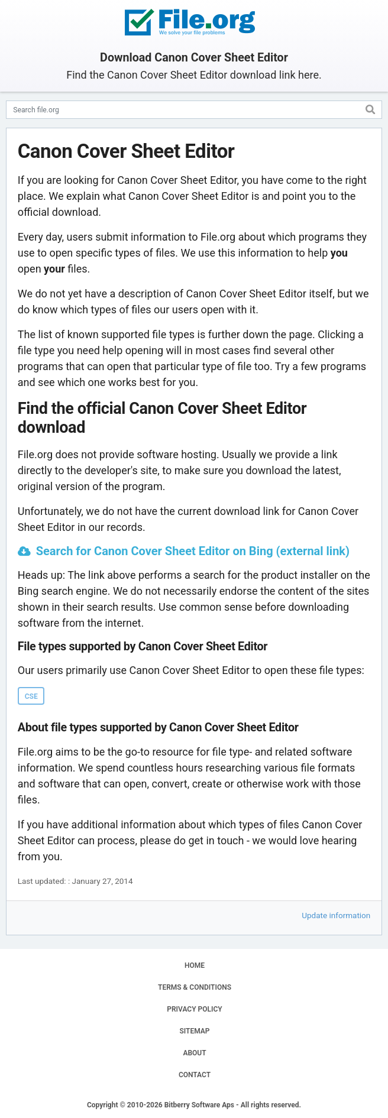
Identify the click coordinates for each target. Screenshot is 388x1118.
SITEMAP (194, 1031)
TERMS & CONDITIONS (194, 987)
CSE (31, 696)
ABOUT (194, 1053)
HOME (195, 965)
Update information (336, 915)
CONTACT (195, 1075)
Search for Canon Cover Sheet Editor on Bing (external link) (193, 551)
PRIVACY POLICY (194, 1009)
